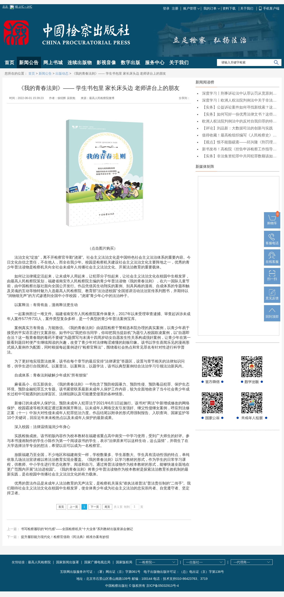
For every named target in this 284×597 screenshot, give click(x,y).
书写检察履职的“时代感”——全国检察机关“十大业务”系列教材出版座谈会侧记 (77, 529)
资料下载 (230, 8)
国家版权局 (124, 562)
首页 (9, 62)
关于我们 (247, 8)
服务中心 (155, 62)
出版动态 (61, 73)
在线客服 (272, 260)
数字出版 (130, 62)
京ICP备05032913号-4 (162, 585)
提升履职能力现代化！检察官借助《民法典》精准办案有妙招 (65, 537)
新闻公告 (29, 62)
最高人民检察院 (39, 562)
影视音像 (106, 62)
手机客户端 (271, 8)
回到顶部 (272, 314)
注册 (175, 8)
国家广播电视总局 (97, 562)
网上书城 (53, 62)
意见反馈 (272, 296)
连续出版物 (80, 62)
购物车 (272, 221)
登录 (166, 8)
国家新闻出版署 (67, 562)
